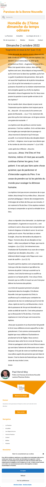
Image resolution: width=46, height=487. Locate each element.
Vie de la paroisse (10, 40)
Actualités (19, 36)
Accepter (23, 471)
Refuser (23, 475)
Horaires (31, 40)
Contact (40, 40)
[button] (43, 454)
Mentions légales (18, 484)
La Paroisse (9, 36)
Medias (22, 40)
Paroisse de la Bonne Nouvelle (23, 12)
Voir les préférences (23, 480)
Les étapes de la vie (33, 36)
